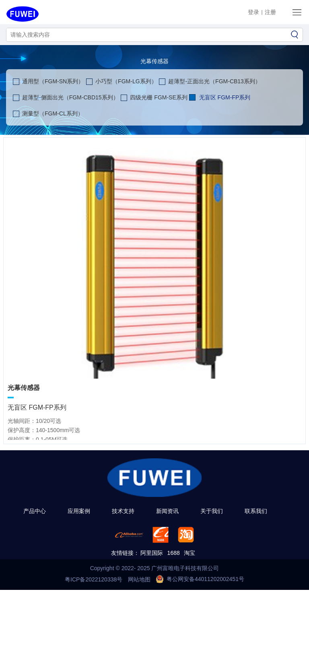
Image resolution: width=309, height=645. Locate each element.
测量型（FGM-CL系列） (52, 113)
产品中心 (34, 511)
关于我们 (211, 511)
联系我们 (256, 511)
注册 (270, 12)
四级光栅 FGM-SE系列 (158, 97)
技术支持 (123, 511)
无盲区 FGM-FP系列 (225, 97)
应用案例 (79, 511)
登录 (253, 12)
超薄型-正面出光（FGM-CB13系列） (214, 81)
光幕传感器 (154, 61)
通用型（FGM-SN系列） (53, 81)
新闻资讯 (167, 511)
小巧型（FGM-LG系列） (126, 81)
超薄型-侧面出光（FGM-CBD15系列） (70, 97)
